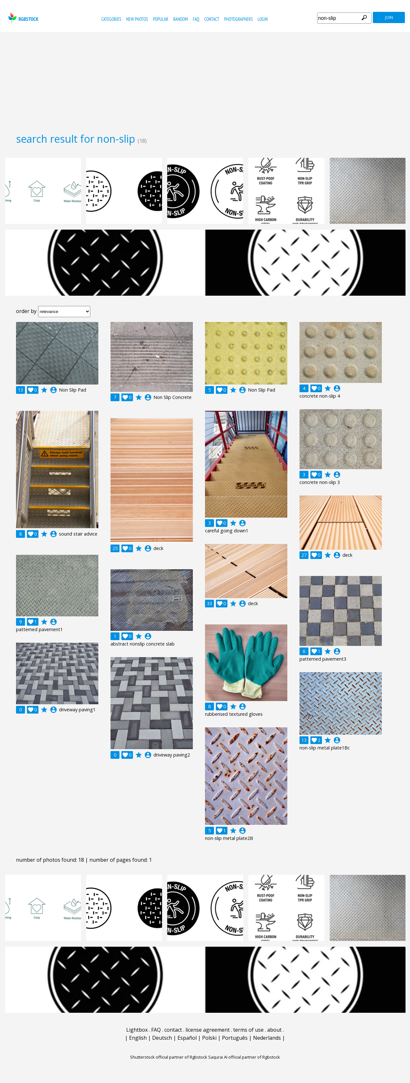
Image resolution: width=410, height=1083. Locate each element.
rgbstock (22, 18)
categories (111, 19)
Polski (209, 1037)
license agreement (207, 1029)
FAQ (196, 19)
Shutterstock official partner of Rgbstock (168, 1057)
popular (160, 19)
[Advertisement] (205, 80)
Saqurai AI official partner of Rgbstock (244, 1057)
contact (211, 19)
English (138, 1037)
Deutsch (162, 1037)
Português (235, 1037)
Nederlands (267, 1037)
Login (263, 19)
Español (187, 1037)
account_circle (53, 390)
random (180, 19)
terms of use (248, 1029)
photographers (238, 19)
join (389, 17)
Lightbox (137, 1029)
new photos (137, 19)
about (274, 1029)
